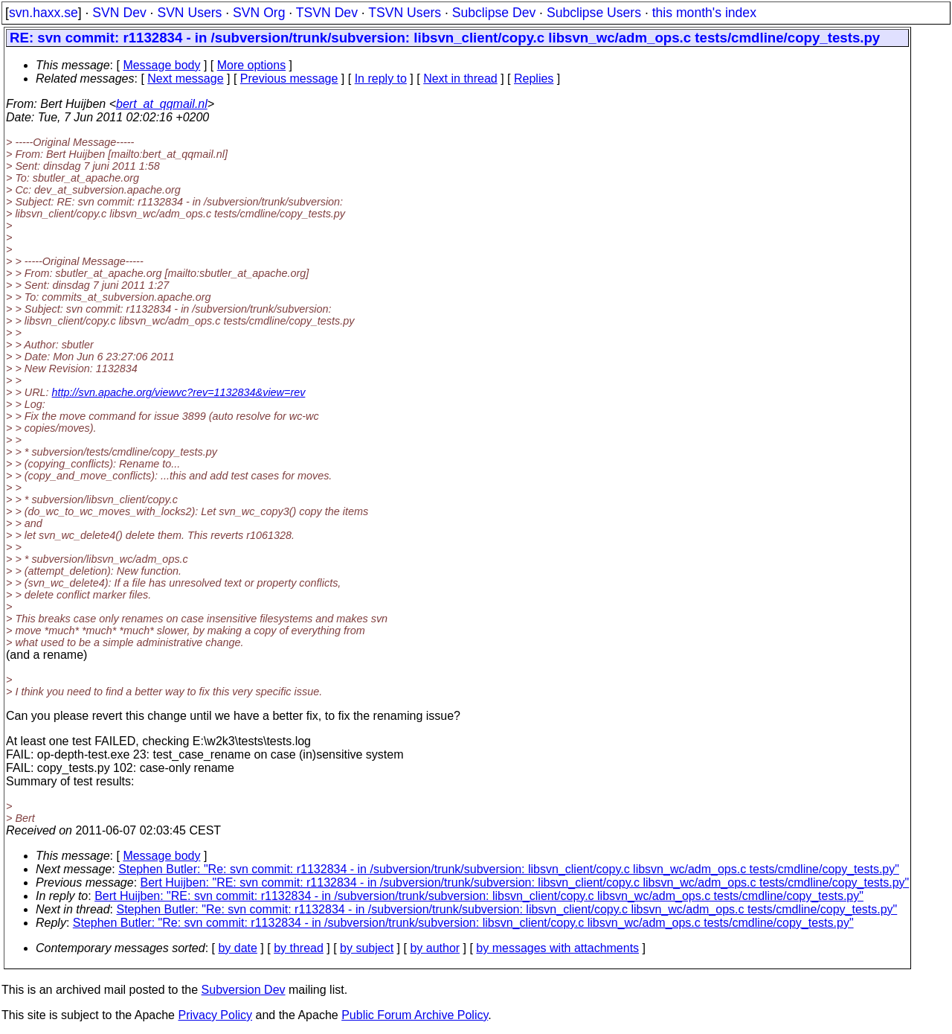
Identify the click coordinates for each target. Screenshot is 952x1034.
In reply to (381, 78)
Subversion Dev (244, 989)
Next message (185, 78)
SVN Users (189, 12)
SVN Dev (119, 12)
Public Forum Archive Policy (414, 1015)
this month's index (704, 12)
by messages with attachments (557, 948)
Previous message (289, 78)
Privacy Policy (215, 1015)
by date (237, 948)
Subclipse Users (594, 12)
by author (435, 948)
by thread (299, 948)
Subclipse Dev (494, 12)
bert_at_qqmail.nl (162, 104)
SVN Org (259, 12)
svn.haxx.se (43, 12)
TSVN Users (404, 12)
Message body (161, 65)
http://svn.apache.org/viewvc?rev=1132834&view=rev (179, 392)
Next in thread (460, 78)
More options (251, 65)
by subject (366, 948)
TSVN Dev (327, 12)
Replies (533, 78)
